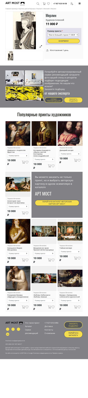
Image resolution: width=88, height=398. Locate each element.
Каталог (28, 328)
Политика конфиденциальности (15, 350)
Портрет (39, 9)
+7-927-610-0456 (51, 325)
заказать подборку (73, 326)
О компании (50, 335)
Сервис (28, 331)
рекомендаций (31, 335)
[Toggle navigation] (80, 3)
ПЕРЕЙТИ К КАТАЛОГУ (73, 336)
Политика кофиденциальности (42, 363)
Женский (46, 9)
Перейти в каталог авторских (57, 202)
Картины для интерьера (27, 9)
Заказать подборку (73, 100)
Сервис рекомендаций (54, 100)
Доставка (49, 328)
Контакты (49, 331)
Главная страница (11, 9)
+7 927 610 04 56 (60, 4)
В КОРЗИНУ (64, 41)
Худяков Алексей (55, 19)
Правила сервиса (57, 363)
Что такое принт (32, 325)
